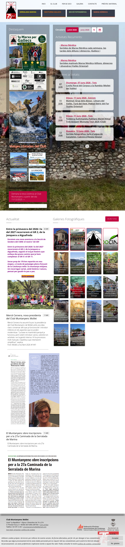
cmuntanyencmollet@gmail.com (34, 527)
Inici (44, 4)
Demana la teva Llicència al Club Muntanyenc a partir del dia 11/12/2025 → (26, 196)
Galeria (79, 4)
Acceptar (115, 538)
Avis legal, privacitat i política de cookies (20, 530)
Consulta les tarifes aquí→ (22, 187)
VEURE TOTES (112, 219)
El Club (54, 4)
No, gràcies (115, 543)
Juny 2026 (85, 30)
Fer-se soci (66, 4)
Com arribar (44, 525)
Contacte (92, 4)
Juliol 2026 (72, 30)
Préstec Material (109, 4)
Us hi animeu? (28, 276)
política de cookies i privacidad (89, 544)
